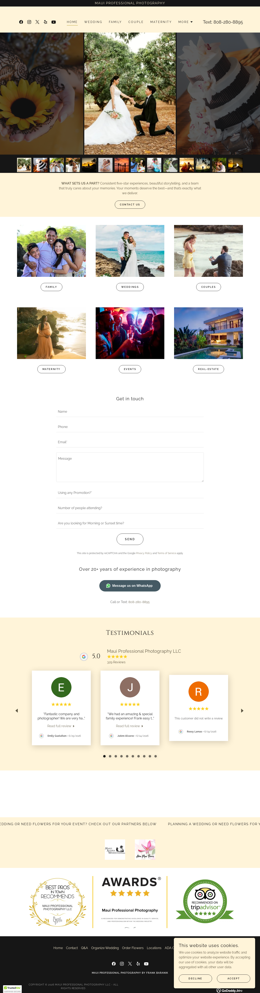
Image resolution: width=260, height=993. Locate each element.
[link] (21, 22)
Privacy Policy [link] (144, 553)
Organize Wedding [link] (105, 948)
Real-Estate (208, 369)
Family (51, 287)
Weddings (130, 287)
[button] (185, 22)
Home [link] (72, 22)
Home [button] (58, 948)
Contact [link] (72, 948)
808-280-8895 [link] (228, 22)
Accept (234, 978)
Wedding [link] (93, 22)
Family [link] (115, 22)
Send (130, 539)
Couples (208, 287)
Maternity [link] (161, 22)
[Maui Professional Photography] (130, 3)
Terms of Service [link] (166, 553)
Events (130, 369)
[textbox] (130, 412)
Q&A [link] (84, 948)
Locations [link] (154, 948)
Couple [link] (136, 22)
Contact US (130, 204)
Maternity (51, 369)
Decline (195, 978)
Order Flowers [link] (133, 948)
